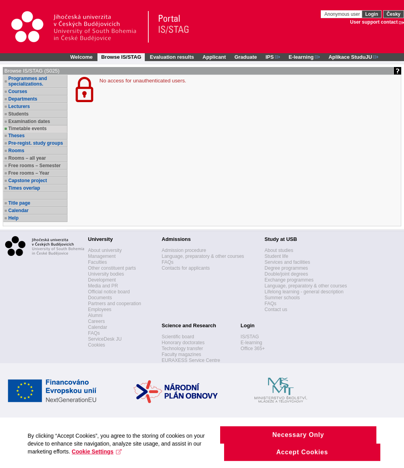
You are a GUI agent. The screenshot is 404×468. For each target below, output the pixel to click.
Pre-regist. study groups (35, 143)
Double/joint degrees (286, 274)
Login (371, 14)
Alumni (95, 315)
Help (13, 218)
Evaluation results (172, 57)
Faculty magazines (181, 354)
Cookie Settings (97, 458)
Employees (99, 309)
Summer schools (282, 297)
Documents (100, 297)
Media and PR (103, 286)
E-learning (251, 342)
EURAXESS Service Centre (191, 360)
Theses (16, 135)
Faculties (97, 262)
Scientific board (178, 336)
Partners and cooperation (114, 303)
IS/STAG (250, 336)
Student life (276, 256)
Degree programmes (286, 268)
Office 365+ (253, 348)
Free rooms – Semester (34, 165)
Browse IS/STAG (121, 57)
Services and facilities (287, 262)
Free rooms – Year (28, 173)
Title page (19, 203)
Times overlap (24, 188)
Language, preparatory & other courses (203, 256)
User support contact (374, 22)
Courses (17, 91)
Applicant (214, 57)
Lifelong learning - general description (304, 292)
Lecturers (19, 106)
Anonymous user (342, 14)
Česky (393, 14)
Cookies (96, 345)
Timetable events (27, 128)
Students (18, 114)
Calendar (18, 210)
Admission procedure (184, 250)
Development (102, 280)
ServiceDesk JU (105, 339)
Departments (22, 99)
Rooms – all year (27, 158)
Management (102, 256)
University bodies (106, 274)
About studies (279, 250)
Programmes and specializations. (27, 81)
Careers (96, 321)
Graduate (245, 57)
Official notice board (109, 292)
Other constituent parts (112, 268)
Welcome (81, 57)
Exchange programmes (289, 280)
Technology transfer (182, 348)
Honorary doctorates (183, 342)
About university (105, 250)
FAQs (94, 333)
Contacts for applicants (186, 268)
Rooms (16, 150)
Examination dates (29, 121)
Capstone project (27, 180)
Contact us (276, 309)
